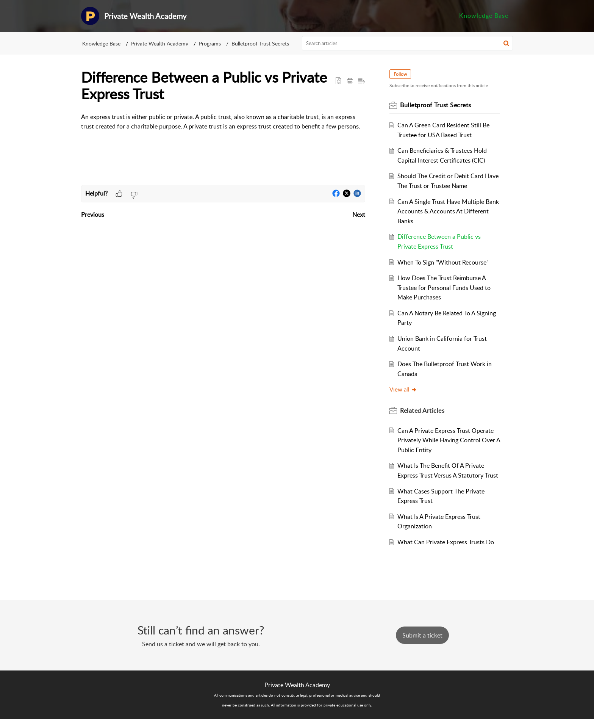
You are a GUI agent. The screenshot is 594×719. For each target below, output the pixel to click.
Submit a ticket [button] (422, 635)
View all (403, 389)
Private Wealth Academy (159, 43)
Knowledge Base (101, 43)
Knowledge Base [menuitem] (483, 15)
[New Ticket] (422, 635)
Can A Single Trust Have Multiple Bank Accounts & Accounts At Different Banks (448, 211)
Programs (210, 43)
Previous (92, 214)
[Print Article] (350, 81)
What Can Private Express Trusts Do (445, 542)
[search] (407, 43)
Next (358, 214)
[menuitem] (483, 16)
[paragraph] (223, 122)
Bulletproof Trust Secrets (260, 43)
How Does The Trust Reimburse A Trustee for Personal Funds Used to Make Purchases (444, 287)
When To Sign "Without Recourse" (443, 262)
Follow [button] (400, 74)
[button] (506, 43)
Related (422, 410)
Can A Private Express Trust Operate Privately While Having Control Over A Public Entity (448, 440)
